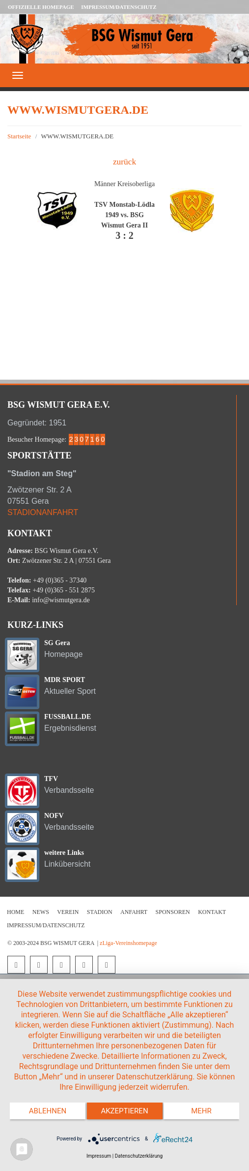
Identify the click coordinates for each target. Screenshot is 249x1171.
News (40, 912)
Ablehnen (47, 1110)
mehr (201, 1110)
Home (15, 912)
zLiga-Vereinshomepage (128, 943)
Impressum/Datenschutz (118, 7)
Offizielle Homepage (41, 7)
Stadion (99, 912)
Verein (68, 912)
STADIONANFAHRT (42, 512)
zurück (124, 161)
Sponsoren (173, 912)
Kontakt (212, 912)
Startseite (19, 136)
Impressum (98, 1156)
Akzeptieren (124, 1110)
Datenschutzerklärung (139, 1156)
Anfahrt (133, 912)
